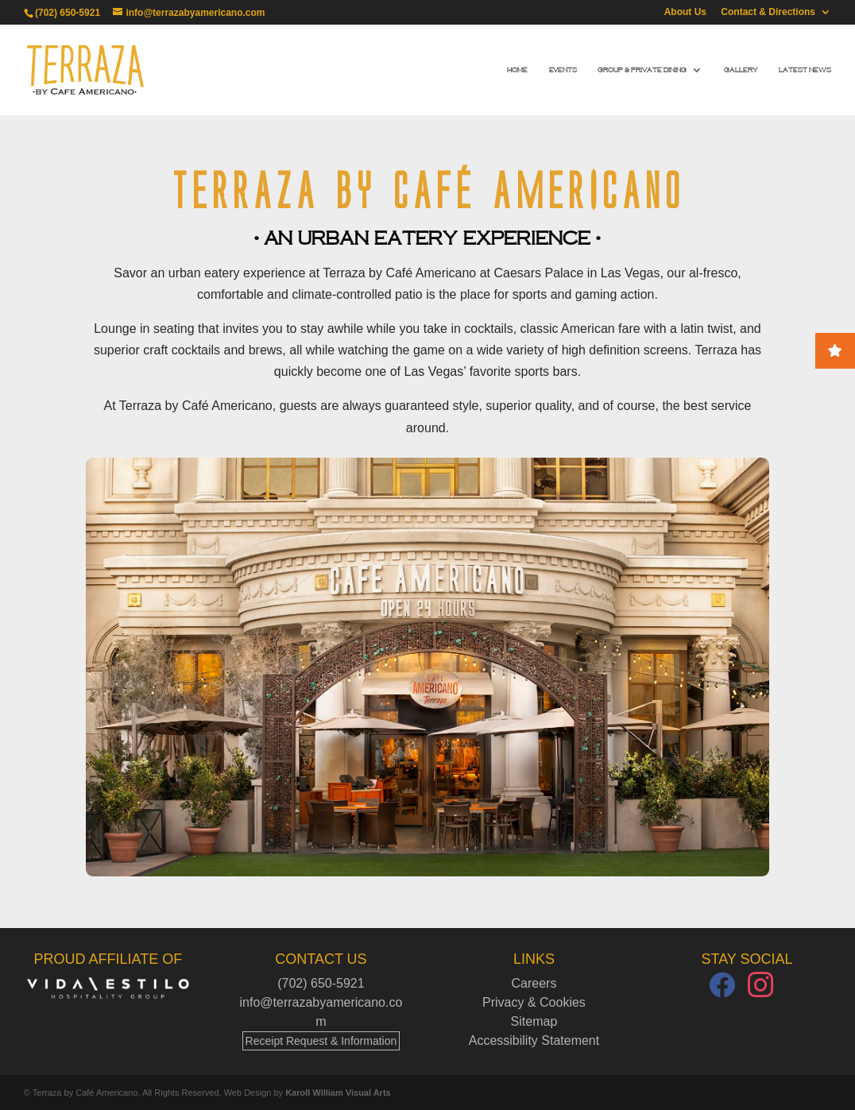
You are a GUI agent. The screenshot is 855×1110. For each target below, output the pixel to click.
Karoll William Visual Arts (338, 1092)
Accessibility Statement (534, 1040)
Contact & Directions (768, 12)
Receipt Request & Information (321, 1041)
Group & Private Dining (642, 70)
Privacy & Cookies (534, 1002)
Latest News (805, 70)
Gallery (741, 70)
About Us (685, 12)
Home (517, 70)
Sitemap (534, 1021)
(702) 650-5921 (67, 12)
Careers (534, 983)
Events (563, 70)
